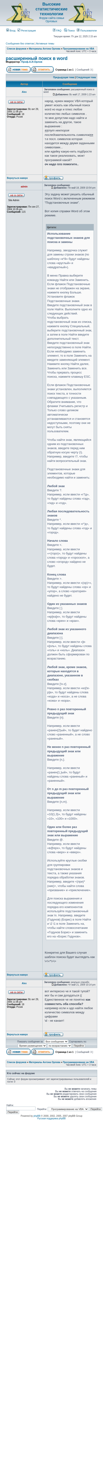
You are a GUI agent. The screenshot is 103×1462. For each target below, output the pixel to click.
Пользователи (87, 30)
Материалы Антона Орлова (44, 48)
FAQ (57, 30)
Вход (10, 30)
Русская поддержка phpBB (51, 1118)
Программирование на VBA (78, 48)
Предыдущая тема (63, 77)
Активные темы (45, 43)
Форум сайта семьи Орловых (51, 19)
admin (24, 186)
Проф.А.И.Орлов (31, 61)
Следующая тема (86, 77)
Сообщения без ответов (20, 43)
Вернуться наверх (17, 178)
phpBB (36, 1116)
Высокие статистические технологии (51, 9)
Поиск (69, 30)
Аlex (24, 92)
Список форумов (16, 48)
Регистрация (27, 30)
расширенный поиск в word (37, 58)
